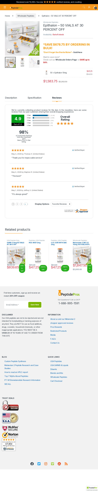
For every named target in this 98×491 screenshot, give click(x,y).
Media (53, 351)
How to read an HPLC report (16, 389)
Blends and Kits (56, 389)
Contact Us (54, 359)
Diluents (53, 386)
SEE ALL (7, 400)
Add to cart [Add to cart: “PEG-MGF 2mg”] (43, 284)
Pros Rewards (56, 343)
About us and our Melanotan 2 (62, 335)
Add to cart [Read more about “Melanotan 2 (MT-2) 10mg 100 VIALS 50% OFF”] (89, 284)
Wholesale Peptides (25, 16)
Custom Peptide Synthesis (15, 378)
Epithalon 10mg (60, 73)
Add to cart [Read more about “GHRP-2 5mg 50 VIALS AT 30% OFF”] (21, 284)
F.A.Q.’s (53, 355)
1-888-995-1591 (69, 319)
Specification (35, 98)
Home (7, 16)
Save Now (35, 321)
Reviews (57, 98)
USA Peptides (56, 378)
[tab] (11, 99)
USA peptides (10, 334)
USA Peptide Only (13, 257)
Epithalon (74, 225)
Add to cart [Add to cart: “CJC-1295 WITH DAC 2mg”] (65, 284)
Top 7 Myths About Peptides (16, 393)
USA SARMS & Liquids (59, 382)
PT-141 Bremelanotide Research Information (22, 397)
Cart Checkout (56, 397)
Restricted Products (58, 347)
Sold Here (77, 52)
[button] (92, 488)
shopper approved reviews (61, 339)
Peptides (13, 228)
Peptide (82, 225)
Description (11, 98)
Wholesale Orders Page (66, 60)
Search (84, 7)
